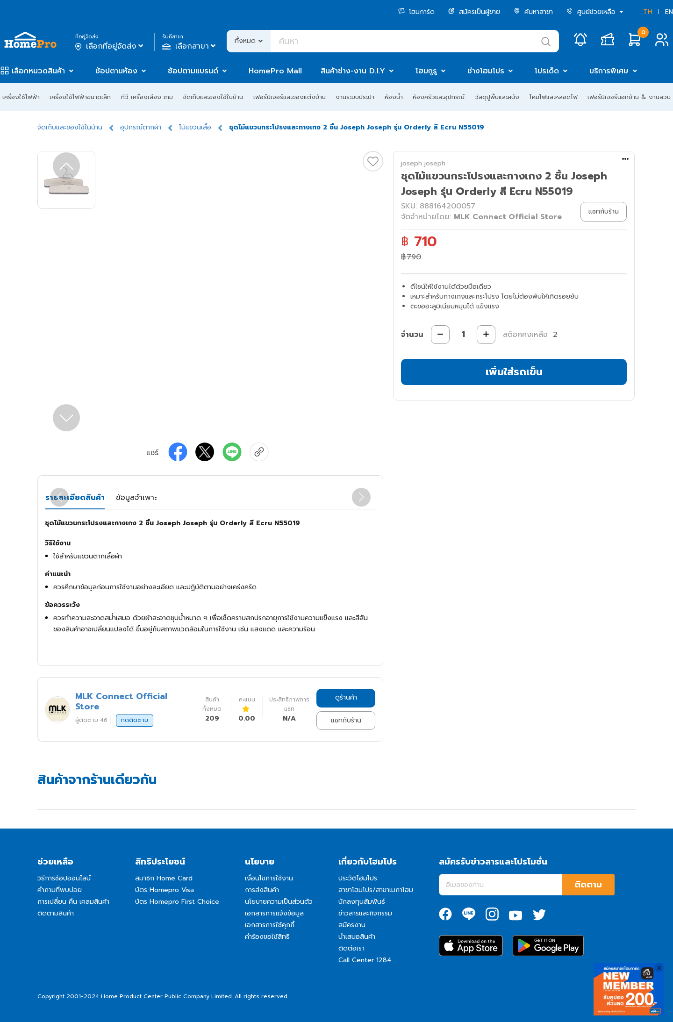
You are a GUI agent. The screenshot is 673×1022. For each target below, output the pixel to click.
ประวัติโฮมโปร (357, 878)
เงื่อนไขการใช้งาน (269, 878)
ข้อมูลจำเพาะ (136, 497)
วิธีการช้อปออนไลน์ (64, 878)
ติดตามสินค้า (55, 913)
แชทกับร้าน (346, 720)
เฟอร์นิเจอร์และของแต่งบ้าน (289, 97)
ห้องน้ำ (394, 97)
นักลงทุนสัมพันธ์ (361, 902)
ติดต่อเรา (351, 948)
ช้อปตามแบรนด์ (193, 71)
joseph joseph (423, 163)
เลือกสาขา (190, 46)
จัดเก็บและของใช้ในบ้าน (213, 97)
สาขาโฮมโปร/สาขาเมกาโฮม (375, 890)
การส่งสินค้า (262, 890)
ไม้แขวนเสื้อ (195, 127)
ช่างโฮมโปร (485, 71)
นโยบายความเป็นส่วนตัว (279, 902)
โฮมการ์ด (416, 12)
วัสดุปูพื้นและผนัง (497, 97)
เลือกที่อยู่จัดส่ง (110, 46)
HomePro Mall (275, 71)
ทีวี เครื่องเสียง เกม (147, 97)
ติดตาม (588, 884)
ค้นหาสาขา (533, 12)
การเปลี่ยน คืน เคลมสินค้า (73, 902)
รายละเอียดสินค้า (75, 497)
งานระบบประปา (355, 97)
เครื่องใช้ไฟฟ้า (21, 97)
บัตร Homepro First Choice (177, 902)
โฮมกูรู (426, 71)
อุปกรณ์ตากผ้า (140, 127)
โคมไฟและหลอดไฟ (554, 97)
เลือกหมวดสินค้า (38, 71)
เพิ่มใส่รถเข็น (514, 371)
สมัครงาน (351, 925)
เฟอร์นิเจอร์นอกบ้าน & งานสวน (629, 97)
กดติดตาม (134, 720)
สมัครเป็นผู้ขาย (474, 12)
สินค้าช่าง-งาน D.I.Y (353, 71)
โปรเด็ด (547, 71)
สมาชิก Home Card (164, 878)
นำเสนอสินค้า (356, 937)
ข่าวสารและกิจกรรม (365, 913)
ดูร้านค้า (346, 697)
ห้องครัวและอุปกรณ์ (439, 97)
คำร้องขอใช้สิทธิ (267, 937)
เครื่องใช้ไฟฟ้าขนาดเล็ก (80, 97)
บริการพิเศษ (609, 71)
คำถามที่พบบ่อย (59, 890)
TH (647, 12)
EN (669, 12)
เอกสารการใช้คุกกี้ (269, 925)
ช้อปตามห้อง (116, 71)
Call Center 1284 (365, 960)
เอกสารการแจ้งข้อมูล (274, 913)
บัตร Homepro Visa (164, 890)
